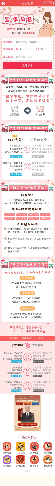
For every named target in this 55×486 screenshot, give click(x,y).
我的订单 (48, 3)
